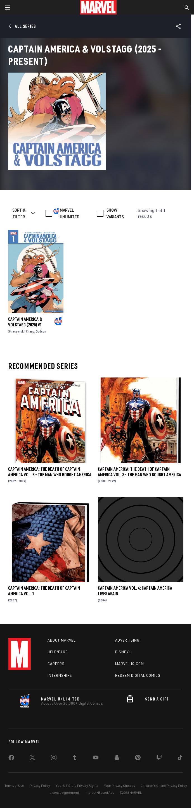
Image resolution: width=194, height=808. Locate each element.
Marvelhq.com (129, 663)
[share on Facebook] (11, 759)
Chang (30, 331)
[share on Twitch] (159, 758)
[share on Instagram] (53, 758)
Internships (60, 675)
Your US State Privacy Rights (77, 785)
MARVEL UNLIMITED (69, 213)
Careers (56, 663)
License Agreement (64, 792)
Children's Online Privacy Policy (164, 785)
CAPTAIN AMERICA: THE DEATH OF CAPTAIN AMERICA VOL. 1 (44, 590)
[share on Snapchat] (117, 758)
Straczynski (16, 331)
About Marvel (61, 640)
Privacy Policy (40, 785)
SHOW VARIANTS (115, 213)
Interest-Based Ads (99, 792)
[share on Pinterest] (138, 758)
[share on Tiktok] (180, 758)
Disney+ (123, 652)
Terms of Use (14, 785)
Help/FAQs (58, 652)
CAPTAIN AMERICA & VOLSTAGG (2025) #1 (25, 321)
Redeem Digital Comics (137, 675)
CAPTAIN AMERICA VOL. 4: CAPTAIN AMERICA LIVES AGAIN (135, 590)
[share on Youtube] (96, 758)
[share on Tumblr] (74, 758)
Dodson (41, 331)
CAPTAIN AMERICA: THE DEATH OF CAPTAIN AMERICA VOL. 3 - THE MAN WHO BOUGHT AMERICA (49, 471)
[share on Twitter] (32, 758)
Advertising (127, 640)
